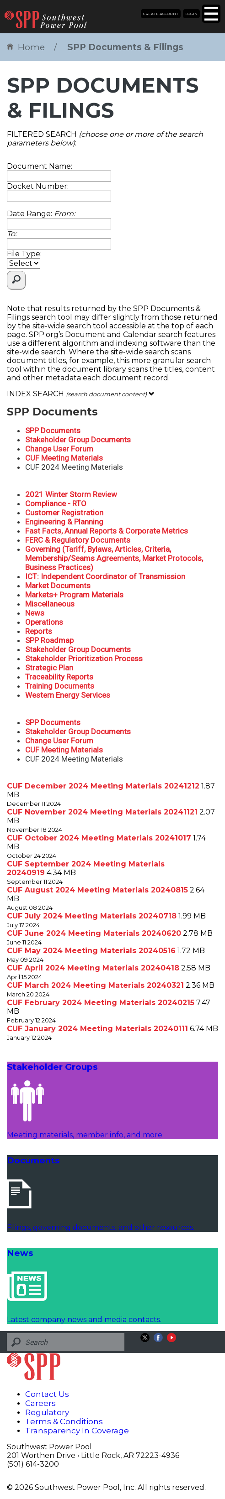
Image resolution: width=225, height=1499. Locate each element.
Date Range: (41, 213)
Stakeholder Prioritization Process (84, 658)
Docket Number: (38, 186)
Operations (44, 622)
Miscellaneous (50, 603)
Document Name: (39, 166)
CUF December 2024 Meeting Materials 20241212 (103, 786)
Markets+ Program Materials (74, 594)
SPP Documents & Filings (125, 47)
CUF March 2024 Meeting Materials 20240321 (95, 985)
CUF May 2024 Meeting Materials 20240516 (91, 950)
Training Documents (59, 685)
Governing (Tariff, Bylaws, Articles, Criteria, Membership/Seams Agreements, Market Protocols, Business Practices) (114, 558)
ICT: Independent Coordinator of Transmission (105, 576)
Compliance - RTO (55, 503)
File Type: (24, 253)
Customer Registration (64, 512)
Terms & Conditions (64, 1421)
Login (191, 13)
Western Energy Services (67, 695)
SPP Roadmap (49, 640)
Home (26, 47)
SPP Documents (52, 430)
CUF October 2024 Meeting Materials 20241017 (99, 838)
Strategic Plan (49, 667)
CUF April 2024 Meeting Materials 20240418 (93, 968)
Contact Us (47, 1394)
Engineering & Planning (64, 521)
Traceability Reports (59, 676)
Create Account (160, 13)
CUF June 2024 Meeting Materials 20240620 (94, 933)
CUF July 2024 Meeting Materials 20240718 (92, 916)
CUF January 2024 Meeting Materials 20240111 (97, 1028)
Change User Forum (59, 448)
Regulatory (47, 1412)
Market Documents (58, 585)
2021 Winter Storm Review (71, 494)
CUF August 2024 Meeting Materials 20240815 (97, 890)
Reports (38, 631)
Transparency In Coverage (77, 1430)
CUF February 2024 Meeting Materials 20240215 (100, 1002)
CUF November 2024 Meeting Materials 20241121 (102, 812)
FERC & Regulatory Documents (77, 540)
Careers (40, 1403)
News (34, 612)
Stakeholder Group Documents (78, 439)
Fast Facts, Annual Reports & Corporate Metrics (106, 530)
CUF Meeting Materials (64, 457)
